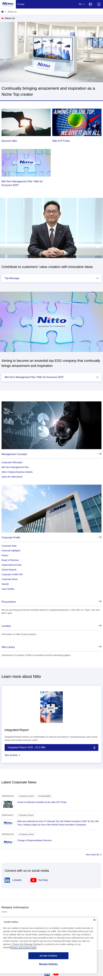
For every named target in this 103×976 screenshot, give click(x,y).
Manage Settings (48, 964)
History (5, 555)
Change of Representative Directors (34, 840)
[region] (48, 946)
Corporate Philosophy (12, 462)
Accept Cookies (48, 955)
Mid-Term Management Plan (15, 467)
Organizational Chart (11, 565)
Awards (5, 584)
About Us (12, 11)
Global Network (9, 569)
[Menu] (99, 4)
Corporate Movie (10, 579)
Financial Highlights (11, 550)
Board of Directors (10, 560)
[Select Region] (90, 4)
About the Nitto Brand (12, 477)
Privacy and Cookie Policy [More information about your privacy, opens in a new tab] (23, 947)
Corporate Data (9, 546)
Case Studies (8, 589)
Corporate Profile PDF (12, 574)
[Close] (94, 920)
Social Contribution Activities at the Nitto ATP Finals (42, 802)
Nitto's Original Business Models (17, 472)
